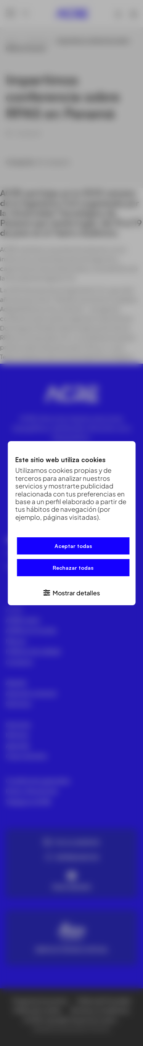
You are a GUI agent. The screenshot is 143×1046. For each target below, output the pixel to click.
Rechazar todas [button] (73, 567)
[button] (71, 592)
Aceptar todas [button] (73, 546)
